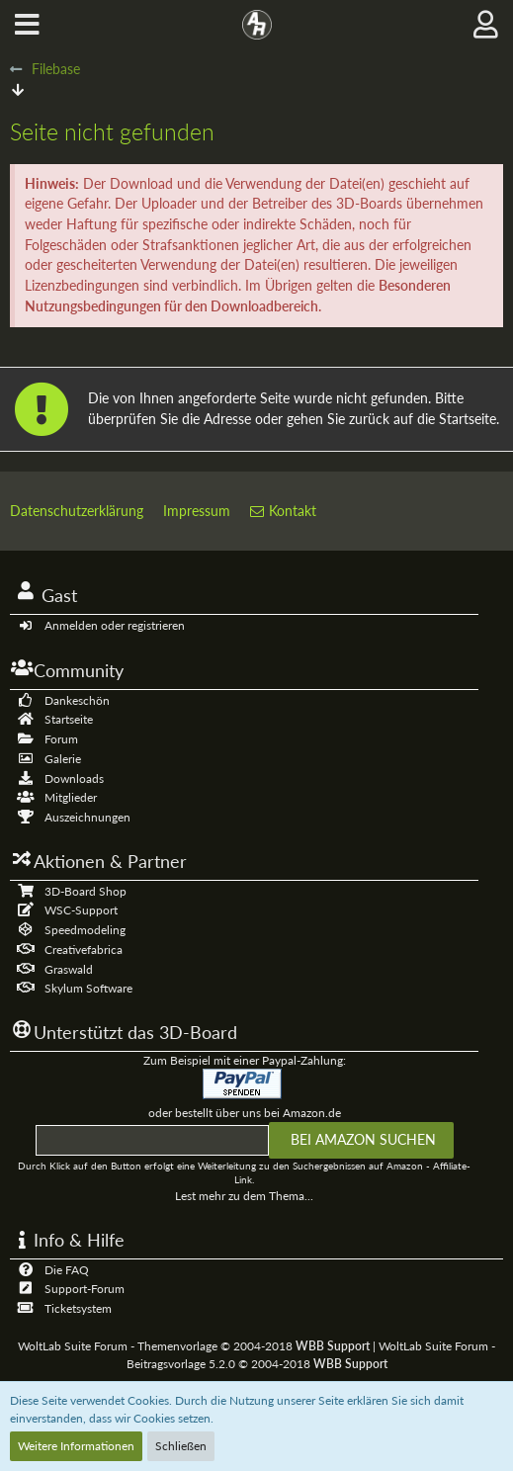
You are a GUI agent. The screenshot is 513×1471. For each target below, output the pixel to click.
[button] (27, 25)
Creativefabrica (83, 949)
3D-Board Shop (85, 891)
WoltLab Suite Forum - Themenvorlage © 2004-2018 (194, 1346)
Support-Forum (84, 1288)
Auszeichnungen (87, 817)
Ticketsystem (78, 1308)
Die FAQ (66, 1269)
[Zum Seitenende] (18, 89)
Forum (61, 739)
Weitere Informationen (76, 1445)
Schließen (181, 1445)
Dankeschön (77, 700)
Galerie (62, 758)
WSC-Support (81, 910)
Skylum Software (88, 988)
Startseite (68, 719)
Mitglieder (70, 797)
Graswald (68, 969)
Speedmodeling (85, 929)
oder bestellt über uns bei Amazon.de (244, 1112)
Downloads (74, 778)
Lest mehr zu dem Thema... (244, 1195)
